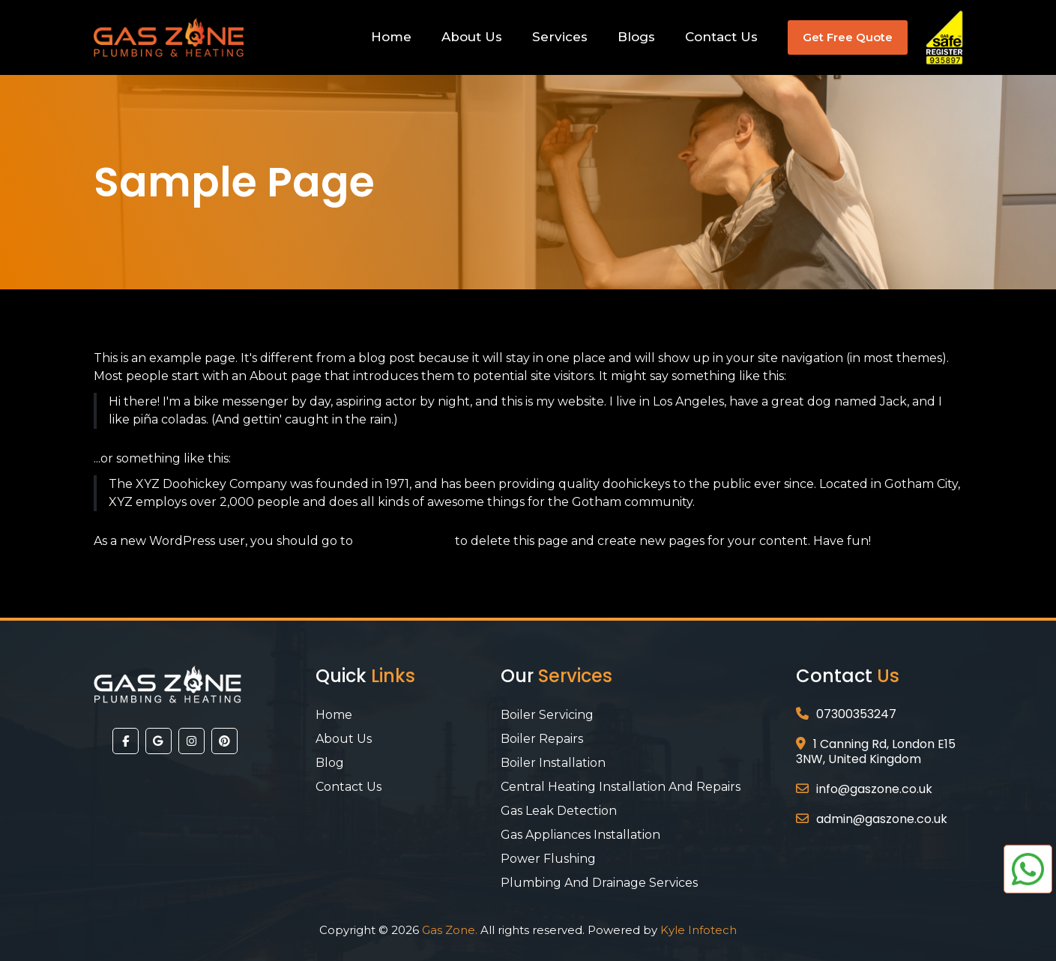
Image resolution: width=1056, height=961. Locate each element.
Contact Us (721, 36)
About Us (471, 36)
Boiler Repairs (542, 739)
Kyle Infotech (698, 930)
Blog (330, 763)
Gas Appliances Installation (580, 835)
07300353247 (856, 714)
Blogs (636, 36)
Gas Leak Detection (559, 811)
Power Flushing (548, 859)
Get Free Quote (848, 37)
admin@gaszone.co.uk (881, 819)
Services (560, 36)
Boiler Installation (553, 763)
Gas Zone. (449, 930)
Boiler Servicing (547, 715)
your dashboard (404, 541)
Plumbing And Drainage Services (599, 883)
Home (391, 36)
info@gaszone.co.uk (874, 789)
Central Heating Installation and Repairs (620, 787)
